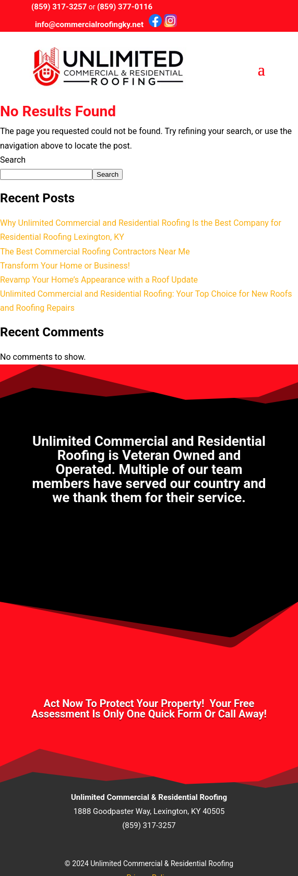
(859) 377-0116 (124, 6)
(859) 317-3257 (59, 6)
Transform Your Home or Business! (65, 266)
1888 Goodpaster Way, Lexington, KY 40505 (149, 811)
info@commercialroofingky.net (89, 24)
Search (13, 160)
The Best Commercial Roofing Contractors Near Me (95, 252)
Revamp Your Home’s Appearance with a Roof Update (99, 280)
